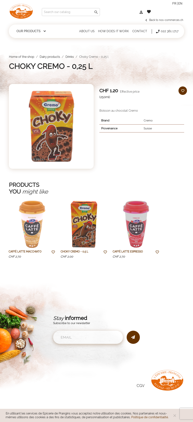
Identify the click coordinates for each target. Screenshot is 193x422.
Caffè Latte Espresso (128, 251)
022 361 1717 (166, 31)
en (180, 3)
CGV (141, 385)
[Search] (71, 12)
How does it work (113, 31)
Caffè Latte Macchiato (24, 251)
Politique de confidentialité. (149, 417)
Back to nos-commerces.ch (163, 19)
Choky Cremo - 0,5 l (74, 251)
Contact (139, 31)
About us (87, 31)
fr (174, 3)
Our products (28, 31)
